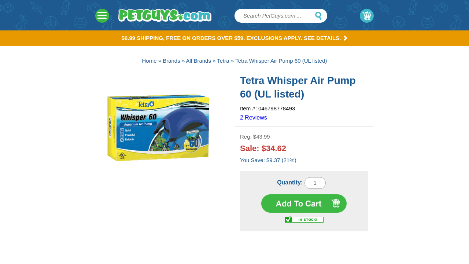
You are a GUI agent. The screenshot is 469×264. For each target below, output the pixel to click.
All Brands (198, 61)
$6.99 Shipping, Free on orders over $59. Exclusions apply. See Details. (235, 38)
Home (149, 61)
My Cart (366, 15)
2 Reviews (253, 117)
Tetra (223, 61)
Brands (171, 61)
